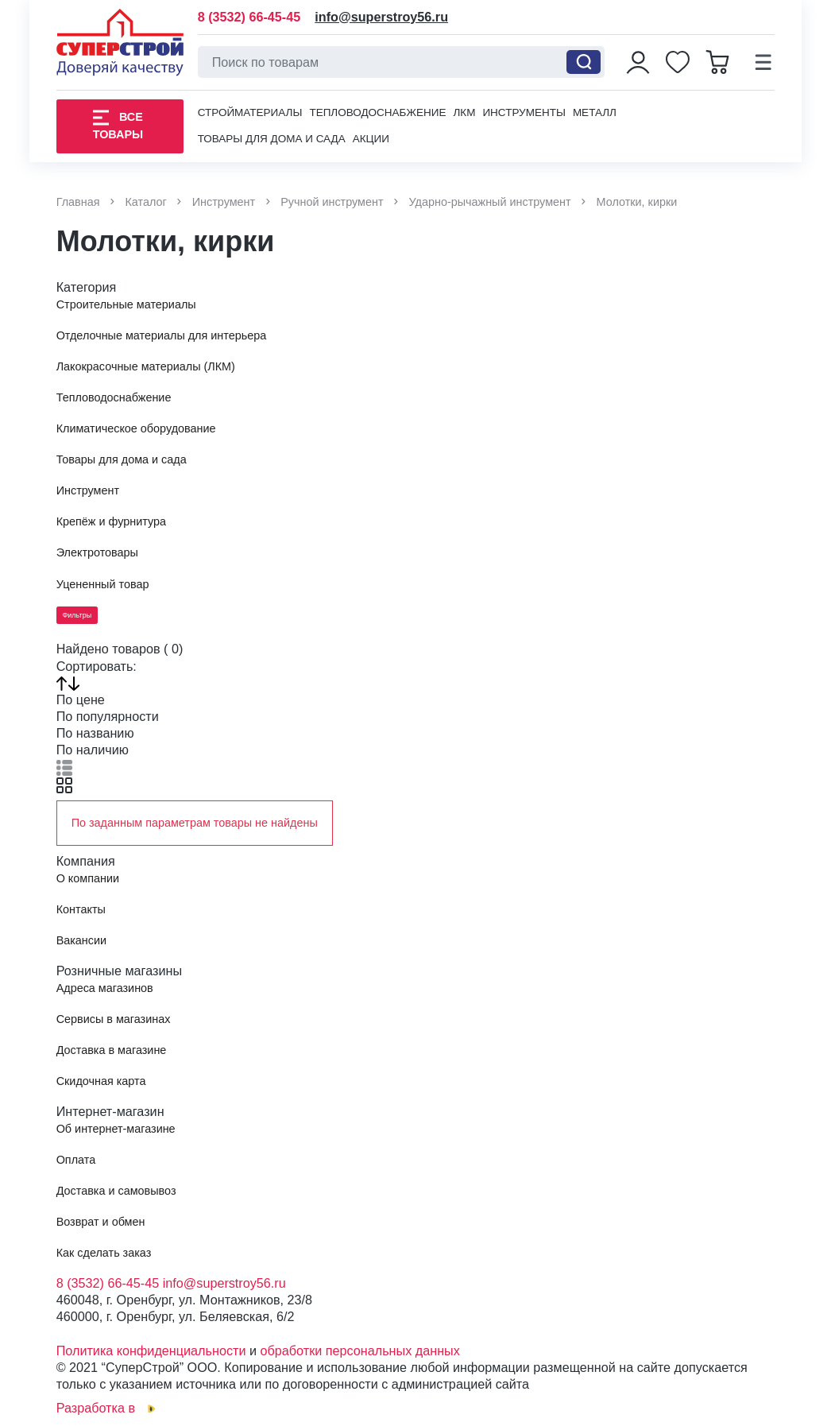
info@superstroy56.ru (381, 17)
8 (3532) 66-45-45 (249, 17)
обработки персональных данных (360, 1350)
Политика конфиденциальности (151, 1350)
